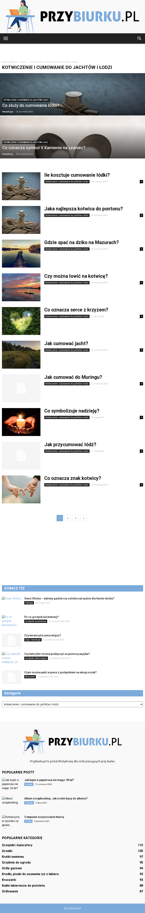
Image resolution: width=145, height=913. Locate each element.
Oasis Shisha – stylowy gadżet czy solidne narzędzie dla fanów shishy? (69, 598)
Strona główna (10, 62)
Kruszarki (30, 676)
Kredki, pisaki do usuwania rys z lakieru (30, 874)
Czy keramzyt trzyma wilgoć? (42, 635)
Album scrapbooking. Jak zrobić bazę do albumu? (56, 798)
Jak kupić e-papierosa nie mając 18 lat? (49, 780)
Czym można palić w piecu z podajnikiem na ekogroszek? (60, 672)
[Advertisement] (72, 50)
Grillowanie (10, 891)
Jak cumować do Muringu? (73, 377)
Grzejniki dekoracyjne (36, 658)
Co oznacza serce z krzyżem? (76, 310)
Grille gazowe (12, 868)
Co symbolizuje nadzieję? (71, 411)
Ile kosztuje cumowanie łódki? (77, 175)
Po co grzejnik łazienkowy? (41, 616)
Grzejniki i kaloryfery (17, 845)
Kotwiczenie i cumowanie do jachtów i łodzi (26, 100)
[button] (139, 38)
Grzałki (28, 784)
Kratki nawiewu (13, 857)
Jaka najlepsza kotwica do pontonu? (83, 209)
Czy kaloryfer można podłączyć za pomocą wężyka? (57, 653)
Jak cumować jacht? (66, 343)
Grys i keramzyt (32, 639)
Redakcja (7, 111)
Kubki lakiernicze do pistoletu (23, 885)
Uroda (28, 821)
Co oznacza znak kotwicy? (72, 478)
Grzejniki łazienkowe (35, 621)
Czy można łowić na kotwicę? (76, 276)
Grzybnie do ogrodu (16, 862)
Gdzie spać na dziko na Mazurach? (81, 242)
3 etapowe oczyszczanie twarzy (44, 816)
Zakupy (29, 602)
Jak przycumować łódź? (70, 444)
